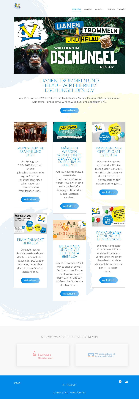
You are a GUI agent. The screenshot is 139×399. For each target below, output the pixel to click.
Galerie (98, 9)
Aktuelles (76, 9)
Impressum (69, 384)
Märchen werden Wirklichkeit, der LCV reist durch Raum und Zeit (69, 156)
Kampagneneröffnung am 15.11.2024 (108, 151)
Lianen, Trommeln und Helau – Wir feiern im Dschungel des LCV (69, 85)
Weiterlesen (69, 110)
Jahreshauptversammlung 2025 (30, 151)
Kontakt (121, 9)
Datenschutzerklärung (69, 392)
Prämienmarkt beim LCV (30, 241)
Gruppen (88, 9)
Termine (111, 9)
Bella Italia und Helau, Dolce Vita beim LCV (69, 251)
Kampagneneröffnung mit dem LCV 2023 (108, 235)
